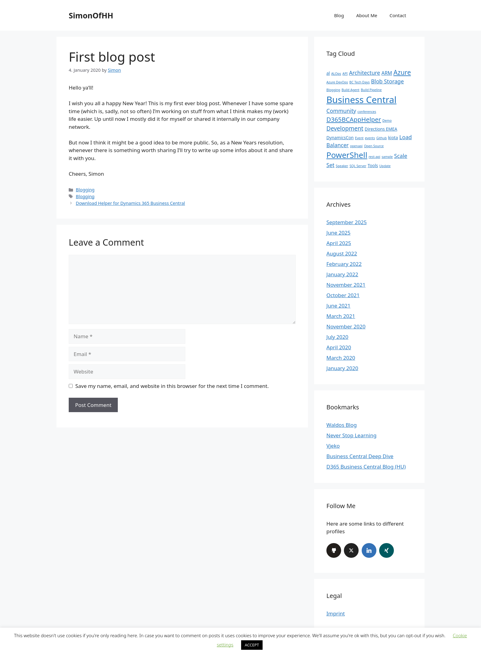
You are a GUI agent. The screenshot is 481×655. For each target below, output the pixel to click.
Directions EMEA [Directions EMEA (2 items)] (381, 129)
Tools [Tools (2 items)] (373, 165)
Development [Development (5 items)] (344, 128)
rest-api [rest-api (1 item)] (374, 157)
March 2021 (340, 316)
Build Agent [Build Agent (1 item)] (351, 90)
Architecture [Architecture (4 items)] (364, 72)
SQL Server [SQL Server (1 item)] (357, 166)
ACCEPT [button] (252, 645)
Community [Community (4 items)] (341, 110)
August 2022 (341, 253)
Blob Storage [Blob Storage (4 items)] (387, 81)
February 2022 (344, 263)
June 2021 (338, 305)
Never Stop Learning (351, 435)
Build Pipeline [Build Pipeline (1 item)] (371, 90)
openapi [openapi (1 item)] (356, 146)
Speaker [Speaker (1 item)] (342, 166)
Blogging (85, 190)
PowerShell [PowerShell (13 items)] (346, 155)
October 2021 (343, 295)
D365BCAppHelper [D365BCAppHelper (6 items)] (353, 119)
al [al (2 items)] (328, 73)
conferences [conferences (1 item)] (366, 111)
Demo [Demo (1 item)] (386, 120)
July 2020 (337, 336)
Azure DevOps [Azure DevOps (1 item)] (337, 82)
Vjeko (333, 445)
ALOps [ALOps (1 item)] (336, 73)
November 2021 (345, 284)
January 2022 (342, 274)
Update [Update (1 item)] (385, 166)
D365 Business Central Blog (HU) (366, 466)
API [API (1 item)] (345, 73)
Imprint (335, 613)
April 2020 (338, 347)
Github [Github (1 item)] (381, 138)
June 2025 (338, 232)
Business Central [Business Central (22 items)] (361, 100)
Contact (398, 15)
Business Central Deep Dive (359, 456)
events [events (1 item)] (370, 138)
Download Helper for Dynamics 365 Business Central (130, 203)
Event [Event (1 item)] (359, 138)
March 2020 (340, 357)
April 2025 (338, 243)
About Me (366, 15)
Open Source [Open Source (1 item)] (373, 146)
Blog (339, 15)
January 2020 (342, 368)
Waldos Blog (341, 424)
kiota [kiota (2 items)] (393, 137)
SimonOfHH (91, 15)
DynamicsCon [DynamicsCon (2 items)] (340, 137)
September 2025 (346, 222)
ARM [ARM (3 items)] (386, 73)
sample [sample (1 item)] (387, 157)
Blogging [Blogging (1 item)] (333, 90)
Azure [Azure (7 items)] (402, 72)
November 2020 (345, 326)
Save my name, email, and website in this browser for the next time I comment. (172, 385)
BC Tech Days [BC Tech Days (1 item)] (359, 82)
